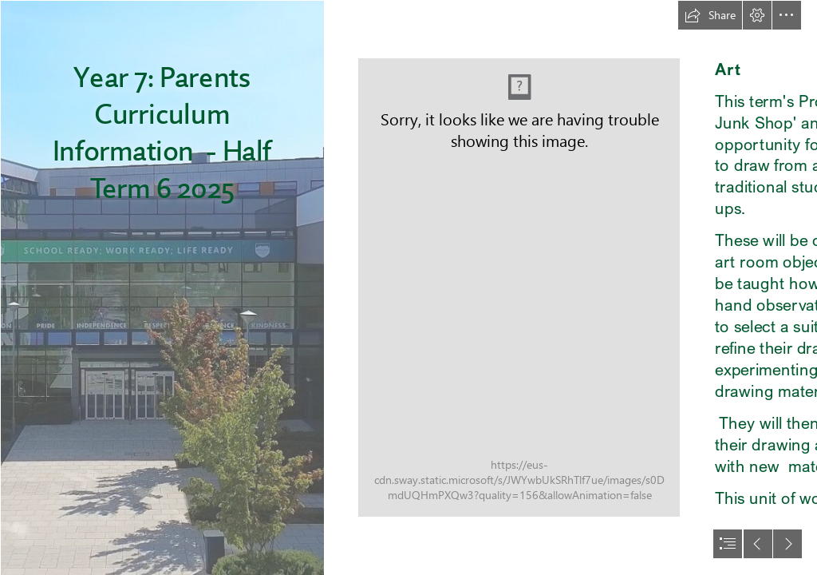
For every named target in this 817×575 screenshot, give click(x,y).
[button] (710, 15)
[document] (408, 287)
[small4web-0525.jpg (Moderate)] (519, 288)
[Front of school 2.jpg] (161, 287)
